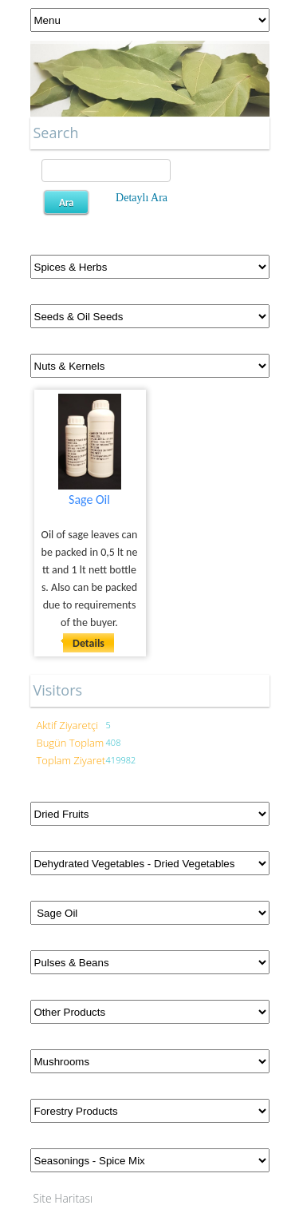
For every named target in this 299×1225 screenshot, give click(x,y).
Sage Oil (89, 499)
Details (88, 643)
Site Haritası (63, 1198)
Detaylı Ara (141, 198)
